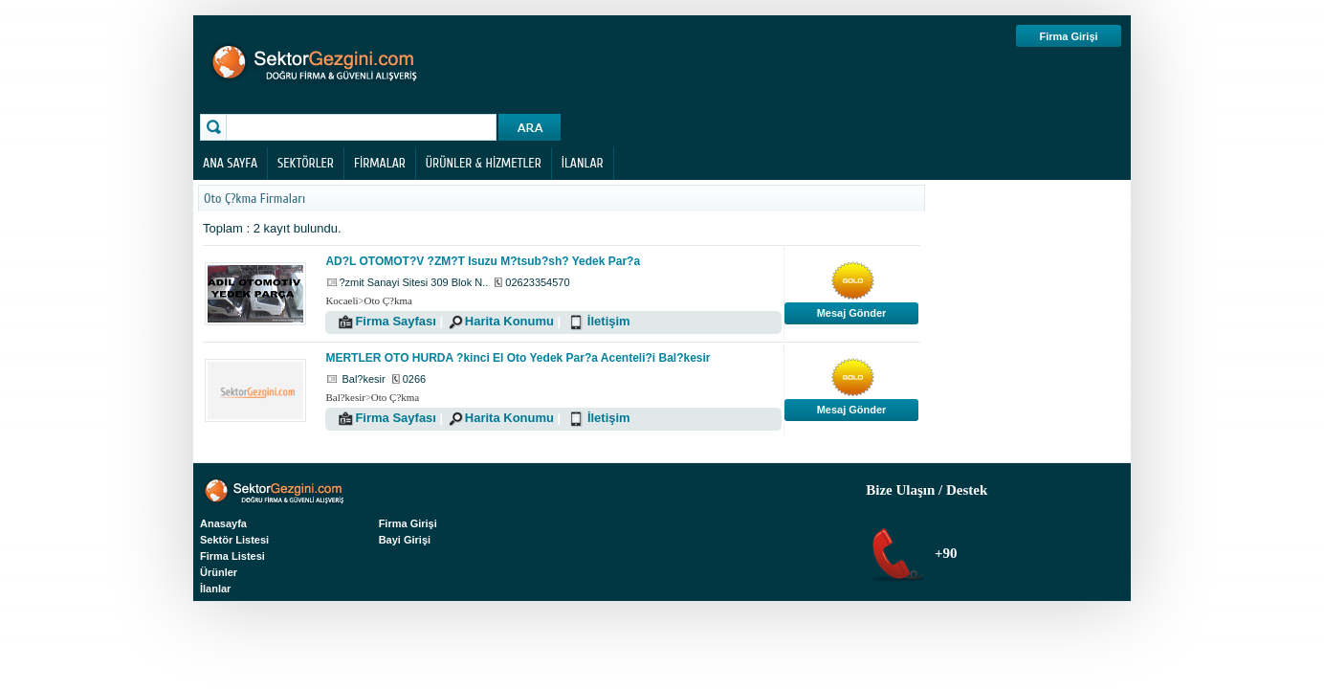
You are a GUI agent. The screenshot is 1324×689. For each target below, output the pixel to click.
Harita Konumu (509, 321)
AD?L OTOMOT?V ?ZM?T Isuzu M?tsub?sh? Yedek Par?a (482, 261)
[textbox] (363, 127)
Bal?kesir (345, 397)
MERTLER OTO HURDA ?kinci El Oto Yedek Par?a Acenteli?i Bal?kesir (517, 358)
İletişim (608, 321)
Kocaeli (341, 300)
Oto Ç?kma (387, 300)
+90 (944, 553)
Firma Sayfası (395, 321)
